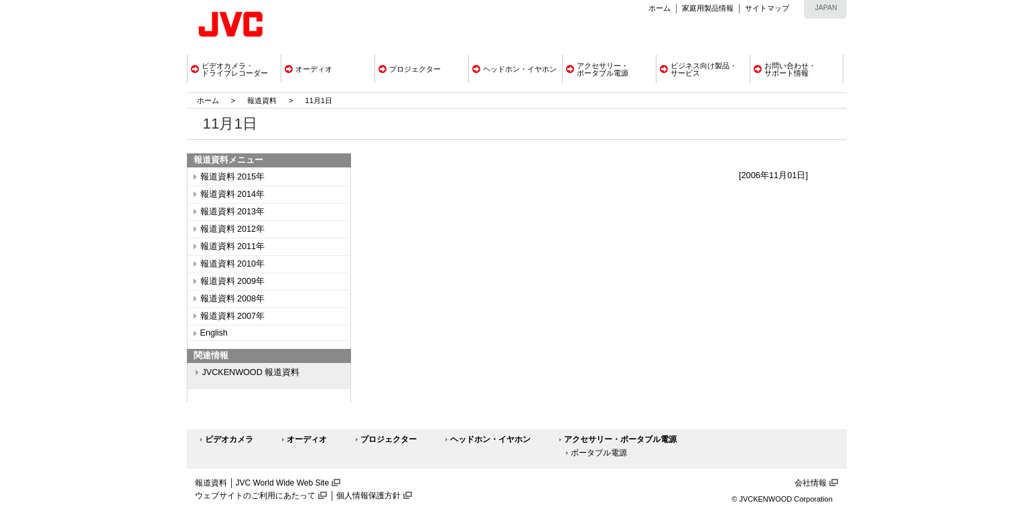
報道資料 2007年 (232, 316)
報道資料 (262, 100)
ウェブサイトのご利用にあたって (255, 495)
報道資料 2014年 (232, 194)
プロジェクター (388, 439)
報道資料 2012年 (232, 229)
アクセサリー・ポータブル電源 (620, 439)
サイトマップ (767, 8)
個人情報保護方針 (368, 495)
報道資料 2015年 (232, 176)
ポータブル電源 (599, 452)
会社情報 (811, 483)
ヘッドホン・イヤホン (490, 439)
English (214, 333)
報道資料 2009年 (232, 281)
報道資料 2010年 (232, 264)
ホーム (659, 8)
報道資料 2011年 (232, 246)
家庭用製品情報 (708, 8)
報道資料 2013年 (232, 211)
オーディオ (307, 439)
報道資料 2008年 (232, 298)
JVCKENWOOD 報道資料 (251, 372)
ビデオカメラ (229, 439)
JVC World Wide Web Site (283, 483)
